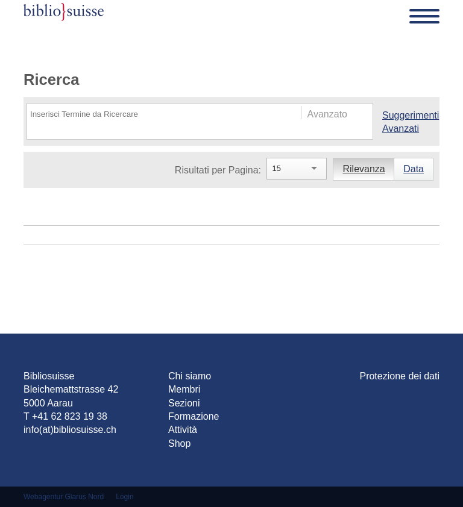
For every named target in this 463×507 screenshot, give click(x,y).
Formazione (193, 416)
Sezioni (184, 403)
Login (124, 497)
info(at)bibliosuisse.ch (70, 430)
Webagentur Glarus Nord (64, 497)
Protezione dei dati (399, 376)
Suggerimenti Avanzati (409, 122)
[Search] (152, 114)
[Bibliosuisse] (64, 16)
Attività (182, 430)
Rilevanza (363, 169)
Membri (184, 389)
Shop (179, 443)
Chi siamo (189, 376)
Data (413, 169)
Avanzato (327, 114)
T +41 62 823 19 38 (65, 416)
